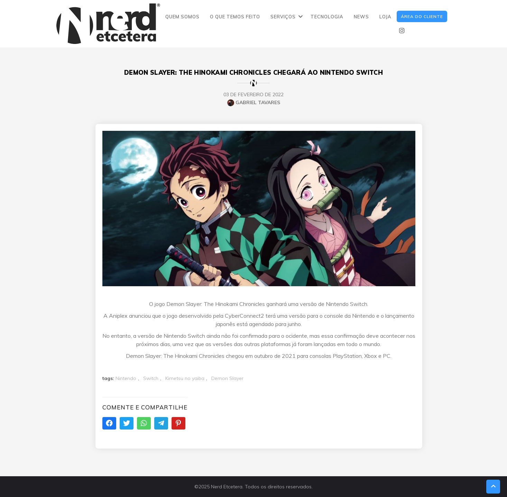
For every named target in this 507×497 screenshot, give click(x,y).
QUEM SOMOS (182, 16)
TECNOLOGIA (327, 16)
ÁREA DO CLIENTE (422, 16)
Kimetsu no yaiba (184, 378)
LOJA (385, 16)
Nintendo (126, 378)
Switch (150, 378)
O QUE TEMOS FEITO (235, 16)
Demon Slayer (227, 378)
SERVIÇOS (283, 16)
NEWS (361, 16)
